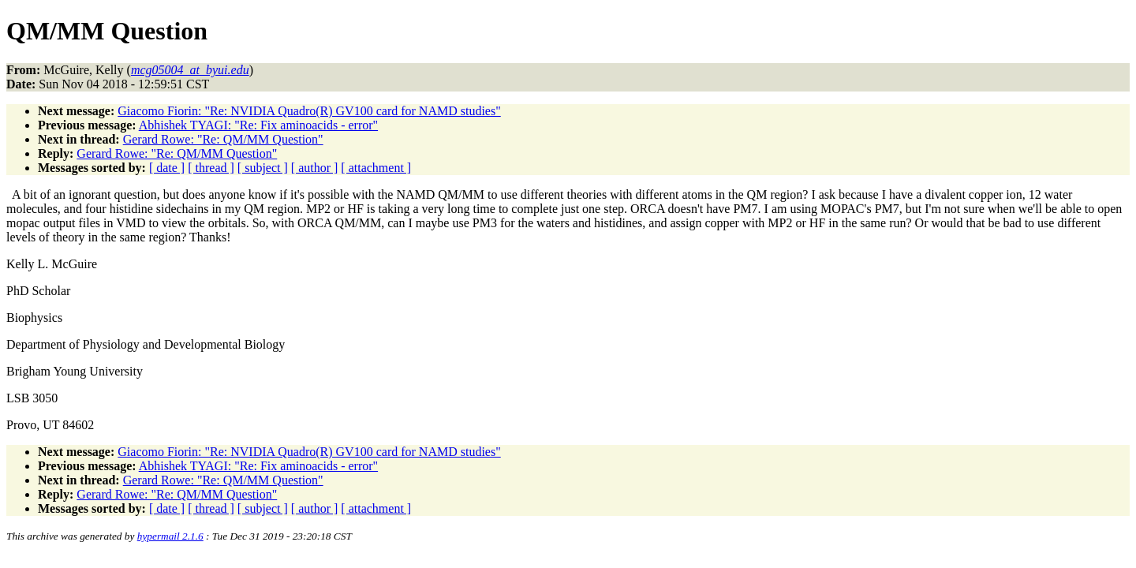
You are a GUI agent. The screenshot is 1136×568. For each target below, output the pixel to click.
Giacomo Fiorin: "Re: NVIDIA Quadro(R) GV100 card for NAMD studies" (309, 111)
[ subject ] (262, 167)
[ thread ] (211, 167)
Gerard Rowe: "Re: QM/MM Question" (223, 139)
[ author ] (314, 167)
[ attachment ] (376, 167)
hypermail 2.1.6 (170, 536)
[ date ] (167, 167)
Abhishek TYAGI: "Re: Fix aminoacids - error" (258, 125)
